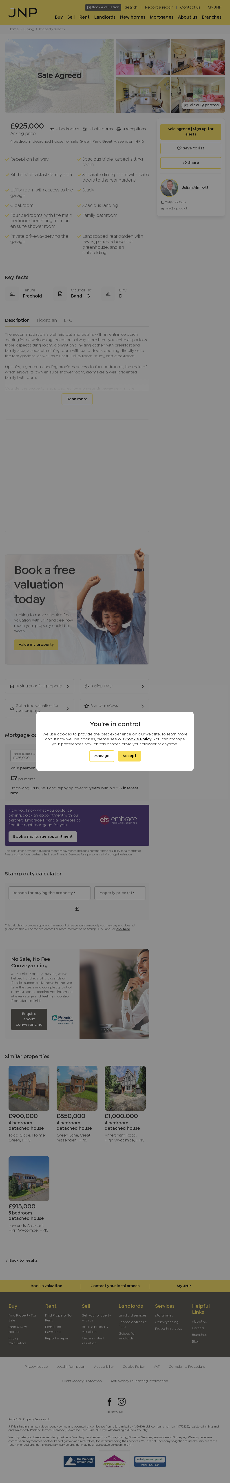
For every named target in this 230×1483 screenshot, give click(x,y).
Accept (129, 756)
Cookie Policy (138, 739)
